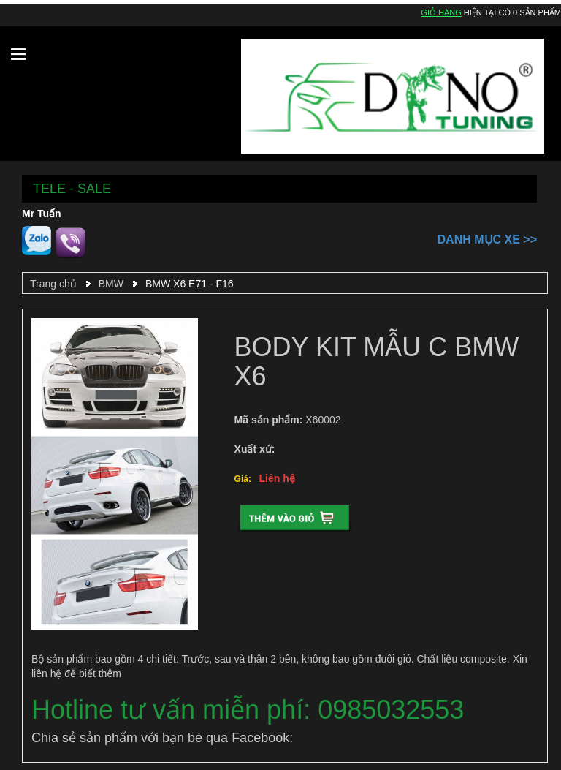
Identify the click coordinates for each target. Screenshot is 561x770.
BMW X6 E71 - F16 (189, 284)
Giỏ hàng (441, 12)
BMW (111, 284)
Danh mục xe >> (487, 239)
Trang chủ (53, 284)
